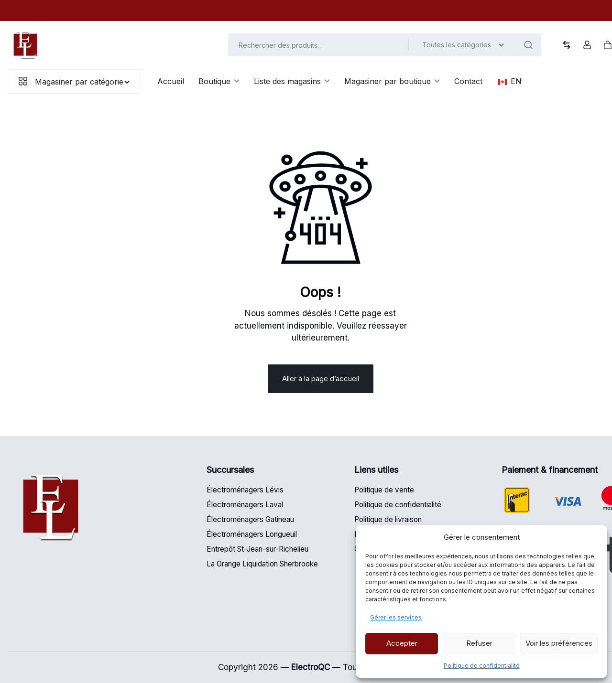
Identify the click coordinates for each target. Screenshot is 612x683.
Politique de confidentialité (482, 665)
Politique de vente (384, 489)
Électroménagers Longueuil (252, 534)
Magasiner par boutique (392, 81)
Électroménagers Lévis (245, 489)
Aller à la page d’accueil (320, 378)
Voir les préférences (558, 643)
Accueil (170, 81)
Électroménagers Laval (245, 504)
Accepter (401, 643)
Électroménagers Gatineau (250, 519)
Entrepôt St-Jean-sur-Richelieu (257, 549)
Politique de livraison (388, 519)
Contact (468, 81)
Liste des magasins (292, 81)
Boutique (219, 81)
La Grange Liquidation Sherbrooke (262, 563)
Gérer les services (396, 617)
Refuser (479, 643)
